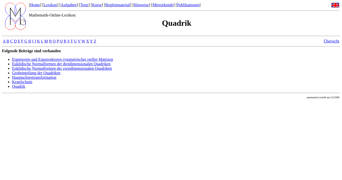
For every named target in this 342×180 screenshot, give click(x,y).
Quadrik (18, 86)
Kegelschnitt (22, 82)
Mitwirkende (162, 5)
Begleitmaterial (117, 5)
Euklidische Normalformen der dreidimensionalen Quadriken (61, 64)
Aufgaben (68, 5)
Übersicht (331, 41)
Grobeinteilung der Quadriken (36, 73)
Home (35, 5)
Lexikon (50, 5)
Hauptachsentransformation (34, 77)
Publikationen (188, 5)
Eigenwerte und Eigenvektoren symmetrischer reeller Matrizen (62, 59)
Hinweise (141, 5)
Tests (84, 5)
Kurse (97, 5)
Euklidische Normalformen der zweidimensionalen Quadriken (62, 68)
